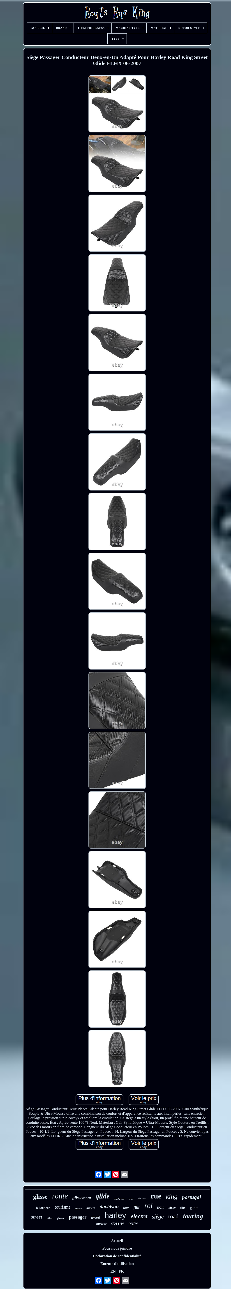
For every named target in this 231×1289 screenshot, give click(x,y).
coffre (133, 1223)
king (172, 1196)
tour (126, 1208)
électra (78, 1208)
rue (156, 1196)
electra (139, 1216)
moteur (101, 1223)
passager (77, 1217)
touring (193, 1216)
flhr (137, 1207)
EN (113, 1271)
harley (115, 1215)
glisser (61, 1218)
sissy (172, 1207)
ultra (50, 1218)
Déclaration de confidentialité (117, 1256)
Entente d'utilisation (117, 1264)
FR (121, 1271)
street (36, 1217)
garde (194, 1208)
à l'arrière (43, 1208)
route (60, 1196)
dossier (117, 1223)
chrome (142, 1198)
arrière (90, 1208)
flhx (182, 1208)
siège (158, 1217)
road (173, 1216)
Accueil (117, 1241)
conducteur (119, 1199)
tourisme (63, 1207)
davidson (109, 1207)
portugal (191, 1197)
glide (103, 1196)
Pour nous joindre (117, 1248)
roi (148, 1205)
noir (160, 1207)
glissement (81, 1197)
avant (95, 1217)
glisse (40, 1196)
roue (131, 1199)
